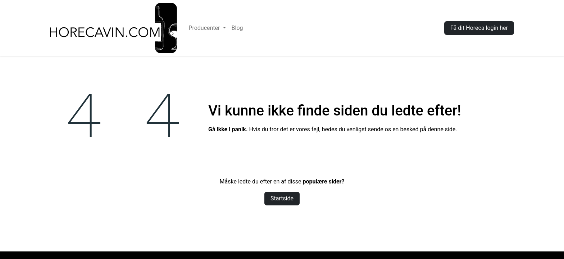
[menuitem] (207, 28)
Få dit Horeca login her (479, 27)
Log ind (424, 27)
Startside (282, 198)
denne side (441, 129)
